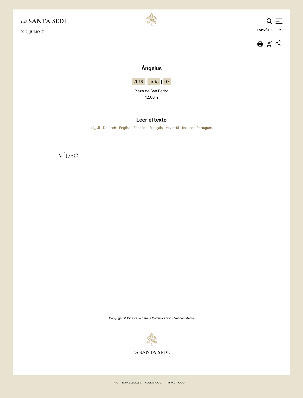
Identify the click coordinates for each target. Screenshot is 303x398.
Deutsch (109, 128)
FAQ (115, 382)
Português (205, 128)
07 (166, 81)
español (266, 31)
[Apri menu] (278, 21)
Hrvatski (172, 128)
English (124, 128)
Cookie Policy (154, 382)
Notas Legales (131, 382)
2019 (24, 31)
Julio (35, 31)
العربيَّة (95, 128)
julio (154, 81)
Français (156, 128)
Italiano (187, 128)
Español (140, 128)
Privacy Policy (176, 382)
